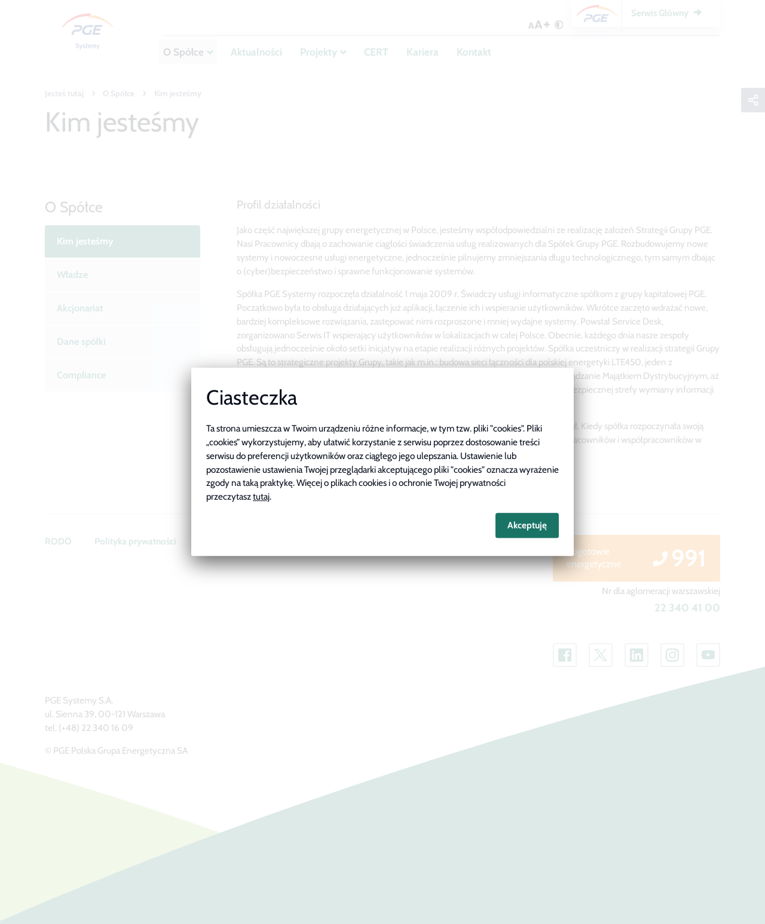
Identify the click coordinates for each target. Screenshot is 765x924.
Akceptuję (527, 525)
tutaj (261, 497)
